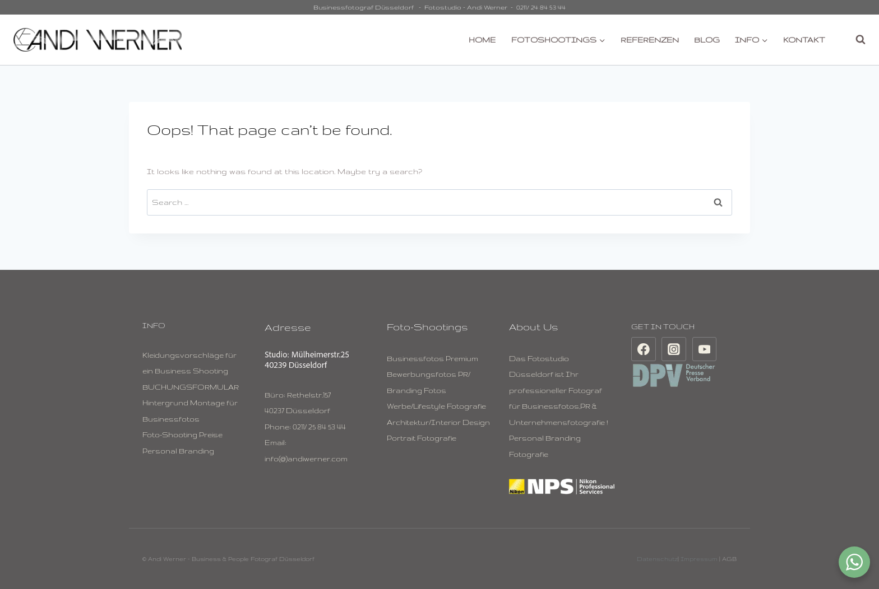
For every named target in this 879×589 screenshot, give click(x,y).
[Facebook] (643, 349)
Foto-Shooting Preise (182, 434)
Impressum (699, 558)
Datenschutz (657, 558)
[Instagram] (673, 349)
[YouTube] (704, 349)
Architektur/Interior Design (438, 422)
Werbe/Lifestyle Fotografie (436, 406)
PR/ (464, 374)
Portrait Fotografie (421, 438)
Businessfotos (415, 358)
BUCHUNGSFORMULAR (190, 387)
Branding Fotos (416, 390)
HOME (482, 39)
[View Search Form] (855, 40)
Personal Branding (178, 451)
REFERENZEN (650, 39)
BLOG (707, 39)
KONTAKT (804, 39)
